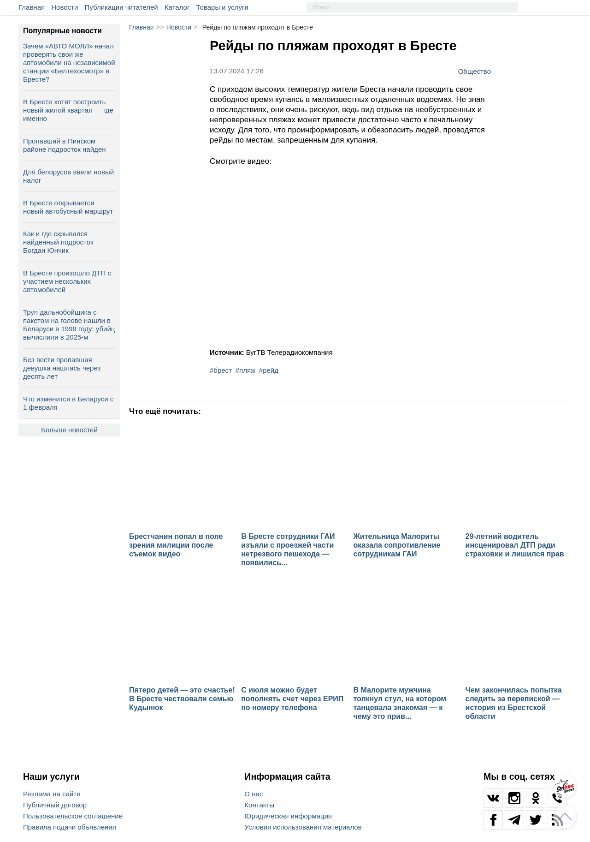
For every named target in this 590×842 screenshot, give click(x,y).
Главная (31, 7)
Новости (64, 7)
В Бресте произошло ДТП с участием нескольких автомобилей (67, 281)
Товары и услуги (222, 7)
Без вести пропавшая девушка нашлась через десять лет (61, 368)
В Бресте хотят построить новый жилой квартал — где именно (68, 110)
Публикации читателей (121, 7)
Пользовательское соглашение (73, 816)
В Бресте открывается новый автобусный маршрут (68, 207)
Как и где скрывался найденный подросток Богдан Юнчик (58, 242)
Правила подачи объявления (69, 827)
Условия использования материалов (302, 827)
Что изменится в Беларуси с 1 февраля (68, 403)
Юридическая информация (288, 816)
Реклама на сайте (51, 794)
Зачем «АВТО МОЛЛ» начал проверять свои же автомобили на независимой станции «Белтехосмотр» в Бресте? (69, 62)
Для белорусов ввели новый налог (68, 176)
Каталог (177, 7)
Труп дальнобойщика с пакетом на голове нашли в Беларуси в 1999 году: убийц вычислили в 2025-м (69, 324)
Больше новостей (69, 430)
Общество (474, 71)
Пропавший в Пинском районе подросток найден (64, 145)
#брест (221, 370)
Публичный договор (55, 805)
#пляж (245, 370)
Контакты (259, 805)
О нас (253, 794)
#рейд (268, 370)
